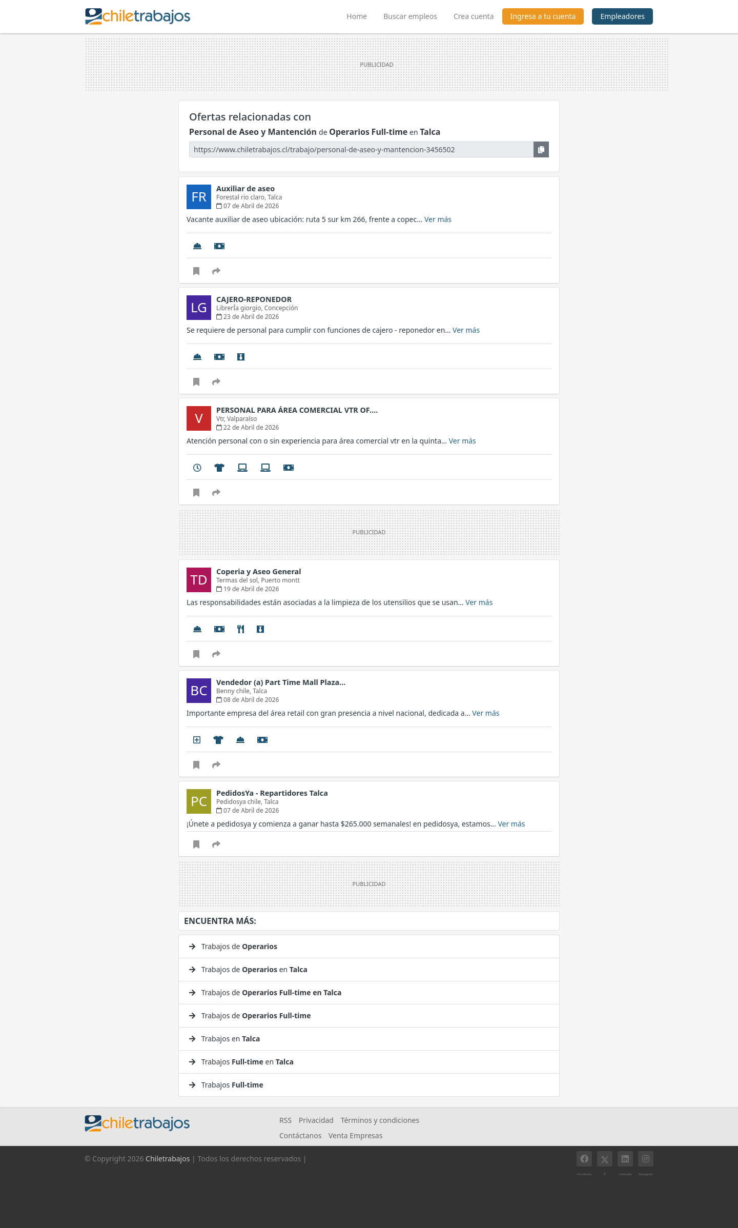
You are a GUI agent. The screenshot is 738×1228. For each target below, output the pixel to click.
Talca (275, 197)
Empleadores (622, 16)
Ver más (438, 219)
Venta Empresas (355, 1135)
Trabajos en (224, 1038)
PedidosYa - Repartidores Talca (272, 793)
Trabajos (226, 1085)
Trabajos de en (248, 969)
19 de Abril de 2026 (247, 589)
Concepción (281, 308)
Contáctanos (300, 1135)
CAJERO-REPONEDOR (254, 299)
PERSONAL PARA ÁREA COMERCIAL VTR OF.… (297, 410)
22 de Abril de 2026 (247, 427)
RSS (285, 1120)
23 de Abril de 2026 (247, 316)
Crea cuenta (474, 16)
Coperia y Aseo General (258, 571)
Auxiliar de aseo (245, 188)
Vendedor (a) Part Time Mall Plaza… (280, 682)
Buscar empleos (410, 16)
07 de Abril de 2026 (247, 206)
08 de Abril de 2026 (247, 699)
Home (360, 15)
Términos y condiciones (380, 1120)
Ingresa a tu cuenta (543, 16)
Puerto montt (280, 580)
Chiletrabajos (168, 1158)
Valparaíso (242, 418)
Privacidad (316, 1120)
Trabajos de (233, 946)
